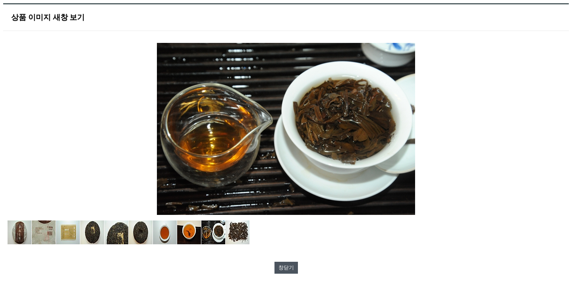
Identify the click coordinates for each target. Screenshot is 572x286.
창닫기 (286, 268)
